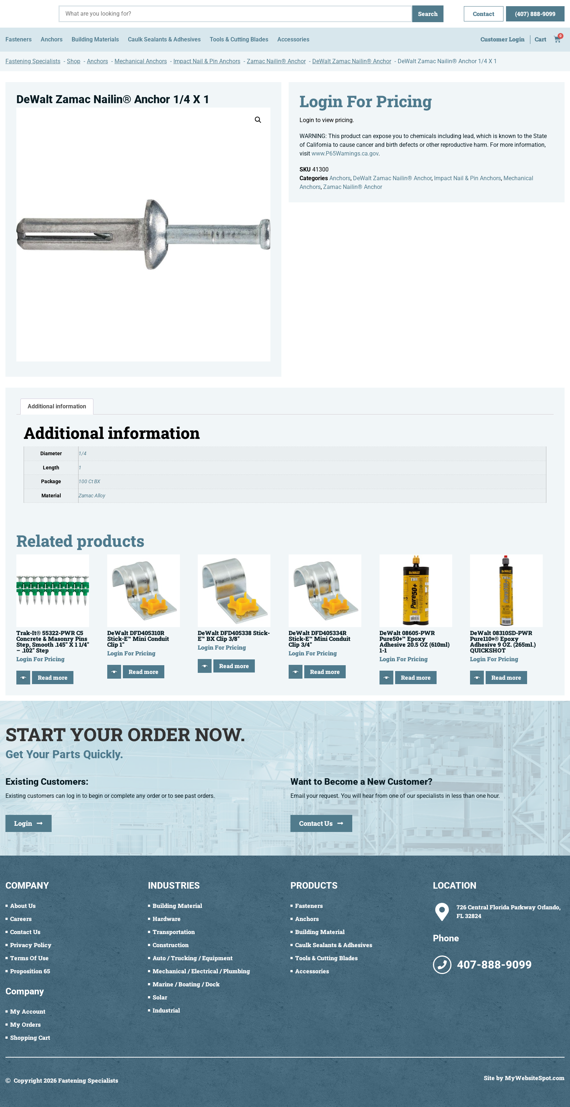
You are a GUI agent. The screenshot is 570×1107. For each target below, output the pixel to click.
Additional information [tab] (57, 406)
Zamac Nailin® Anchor (352, 186)
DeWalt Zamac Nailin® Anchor (392, 178)
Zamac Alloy (92, 496)
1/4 (83, 454)
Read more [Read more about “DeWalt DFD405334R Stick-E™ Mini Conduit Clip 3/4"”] (325, 671)
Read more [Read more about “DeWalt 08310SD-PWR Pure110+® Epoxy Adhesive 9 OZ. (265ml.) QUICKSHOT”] (506, 677)
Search (428, 13)
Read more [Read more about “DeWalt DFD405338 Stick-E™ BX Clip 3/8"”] (234, 666)
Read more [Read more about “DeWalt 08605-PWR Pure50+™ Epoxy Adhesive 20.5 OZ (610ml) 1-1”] (416, 677)
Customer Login (503, 39)
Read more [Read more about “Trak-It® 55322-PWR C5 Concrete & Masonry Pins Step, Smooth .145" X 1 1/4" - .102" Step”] (53, 677)
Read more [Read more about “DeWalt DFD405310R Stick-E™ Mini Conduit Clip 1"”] (143, 671)
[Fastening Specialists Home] (29, 13)
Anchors (339, 178)
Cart (540, 39)
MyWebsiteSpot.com (535, 1078)
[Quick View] (23, 677)
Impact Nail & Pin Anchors (467, 178)
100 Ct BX (89, 481)
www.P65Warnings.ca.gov (345, 153)
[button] (258, 119)
